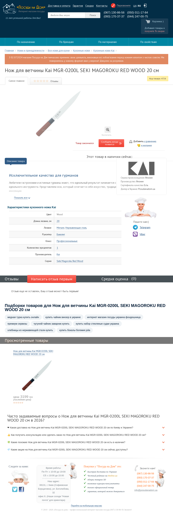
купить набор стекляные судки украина (97, 323)
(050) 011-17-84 (137, 12)
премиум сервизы (17, 323)
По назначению (26, 42)
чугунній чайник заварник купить (51, 323)
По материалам (107, 42)
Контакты (101, 5)
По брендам (66, 42)
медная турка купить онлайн (23, 317)
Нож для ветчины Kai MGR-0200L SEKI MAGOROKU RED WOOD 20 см (33, 352)
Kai (58, 254)
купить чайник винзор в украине (63, 317)
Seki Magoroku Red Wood (70, 261)
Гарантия (78, 5)
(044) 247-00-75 (137, 16)
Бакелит (61, 234)
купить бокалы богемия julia (74, 330)
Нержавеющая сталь (76, 227)
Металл (60, 227)
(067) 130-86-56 (114, 12)
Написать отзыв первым (51, 279)
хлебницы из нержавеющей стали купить (30, 330)
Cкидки (89, 5)
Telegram (141, 227)
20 (58, 221)
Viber (139, 234)
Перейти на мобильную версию (86, 506)
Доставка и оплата (59, 5)
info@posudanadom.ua (146, 490)
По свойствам (148, 42)
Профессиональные (67, 241)
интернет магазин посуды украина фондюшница (114, 317)
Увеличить (106, 131)
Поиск (93, 15)
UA (134, 5)
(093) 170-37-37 (114, 16)
